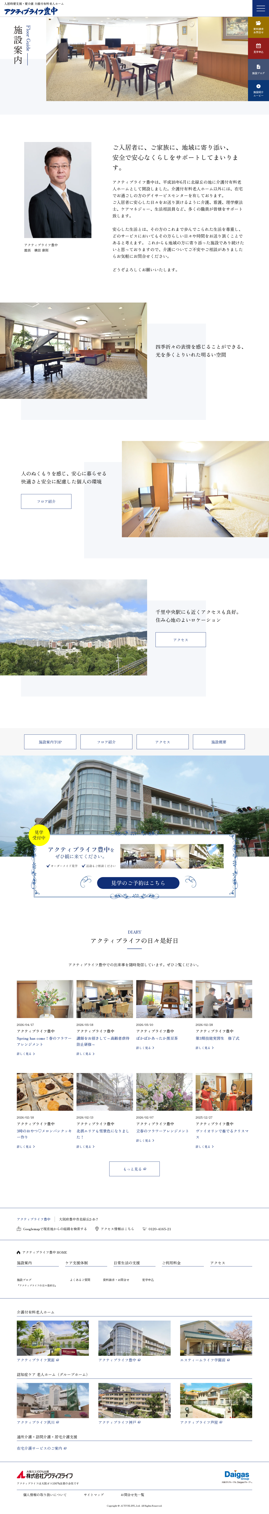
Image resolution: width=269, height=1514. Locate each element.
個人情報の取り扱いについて (45, 1494)
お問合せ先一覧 (132, 1494)
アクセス (180, 639)
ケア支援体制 (76, 1262)
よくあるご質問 (80, 1280)
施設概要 (218, 742)
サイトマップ (94, 1494)
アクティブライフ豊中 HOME (44, 1252)
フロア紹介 (46, 501)
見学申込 (148, 1280)
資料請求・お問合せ (116, 1280)
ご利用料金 (171, 1262)
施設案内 (24, 1262)
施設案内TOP (50, 742)
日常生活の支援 (126, 1262)
